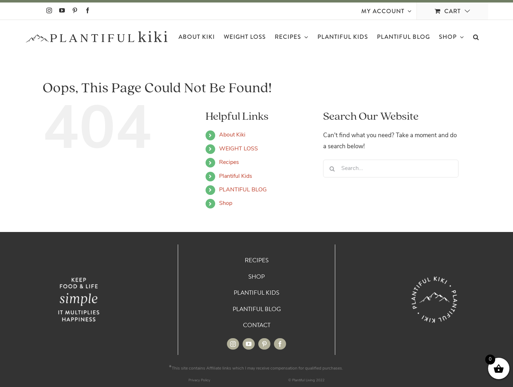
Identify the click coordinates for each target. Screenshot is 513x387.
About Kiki (232, 135)
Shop (225, 203)
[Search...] (390, 168)
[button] (476, 36)
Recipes (229, 162)
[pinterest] (264, 344)
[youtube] (249, 344)
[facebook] (280, 344)
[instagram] (233, 344)
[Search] (332, 168)
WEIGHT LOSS (238, 149)
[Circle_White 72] (434, 276)
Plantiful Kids (235, 176)
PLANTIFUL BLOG (243, 190)
